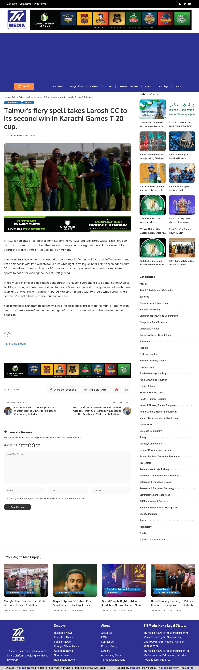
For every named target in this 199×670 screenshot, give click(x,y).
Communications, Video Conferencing (159, 315)
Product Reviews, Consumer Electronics (160, 456)
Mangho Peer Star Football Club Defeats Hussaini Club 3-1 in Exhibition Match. (26, 605)
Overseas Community (151, 431)
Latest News (13, 102)
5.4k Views (30, 135)
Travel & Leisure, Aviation (153, 539)
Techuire (135, 667)
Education (145, 341)
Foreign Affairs (147, 386)
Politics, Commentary (151, 443)
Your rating (10, 451)
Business (144, 296)
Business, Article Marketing (154, 303)
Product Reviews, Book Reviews (156, 450)
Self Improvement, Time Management (159, 507)
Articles (143, 284)
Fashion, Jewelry (148, 354)
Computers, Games (149, 328)
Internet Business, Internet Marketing (159, 418)
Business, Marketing (150, 309)
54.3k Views (77, 610)
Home (7, 97)
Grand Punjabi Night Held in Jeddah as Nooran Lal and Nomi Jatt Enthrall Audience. (123, 605)
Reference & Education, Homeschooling (160, 475)
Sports (30, 102)
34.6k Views (28, 610)
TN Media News (14, 135)
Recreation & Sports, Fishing (154, 469)
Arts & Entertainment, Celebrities (156, 290)
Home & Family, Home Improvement (158, 411)
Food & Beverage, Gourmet (153, 379)
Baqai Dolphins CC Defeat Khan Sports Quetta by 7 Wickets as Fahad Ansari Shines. (74, 605)
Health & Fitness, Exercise (153, 399)
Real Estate (145, 463)
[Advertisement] (99, 56)
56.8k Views (126, 610)
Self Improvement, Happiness (155, 495)
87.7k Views (175, 610)
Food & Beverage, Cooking (153, 373)
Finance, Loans (147, 367)
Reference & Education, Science (156, 482)
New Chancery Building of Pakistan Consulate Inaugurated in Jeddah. (173, 605)
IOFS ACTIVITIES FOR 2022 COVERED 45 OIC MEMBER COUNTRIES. (181, 126)
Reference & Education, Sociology (157, 488)
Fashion (144, 347)
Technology (146, 527)
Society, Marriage (148, 514)
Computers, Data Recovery (153, 322)
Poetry (143, 437)
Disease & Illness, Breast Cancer (156, 335)
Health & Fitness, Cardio (152, 392)
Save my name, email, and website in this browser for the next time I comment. (46, 506)
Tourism (144, 533)
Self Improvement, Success (154, 501)
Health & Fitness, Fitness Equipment (158, 405)
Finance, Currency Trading (153, 360)
